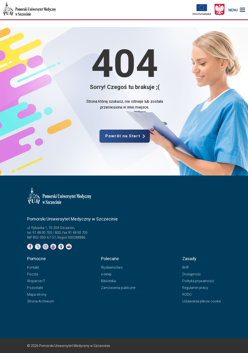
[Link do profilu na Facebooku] (30, 247)
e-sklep (106, 274)
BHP (185, 267)
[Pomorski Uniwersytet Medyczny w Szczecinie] (30, 9)
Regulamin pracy (195, 288)
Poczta (32, 274)
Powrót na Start (147, 136)
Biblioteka (108, 281)
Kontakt (33, 267)
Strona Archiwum (40, 301)
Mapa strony (36, 294)
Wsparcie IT (36, 281)
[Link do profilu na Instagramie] (45, 247)
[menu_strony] (236, 10)
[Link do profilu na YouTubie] (53, 247)
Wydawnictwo (112, 267)
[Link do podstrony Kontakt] (61, 247)
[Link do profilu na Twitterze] (38, 247)
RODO (187, 294)
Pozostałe (35, 288)
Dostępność (191, 274)
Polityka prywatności (198, 281)
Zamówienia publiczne (118, 288)
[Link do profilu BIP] (69, 247)
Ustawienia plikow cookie (201, 301)
